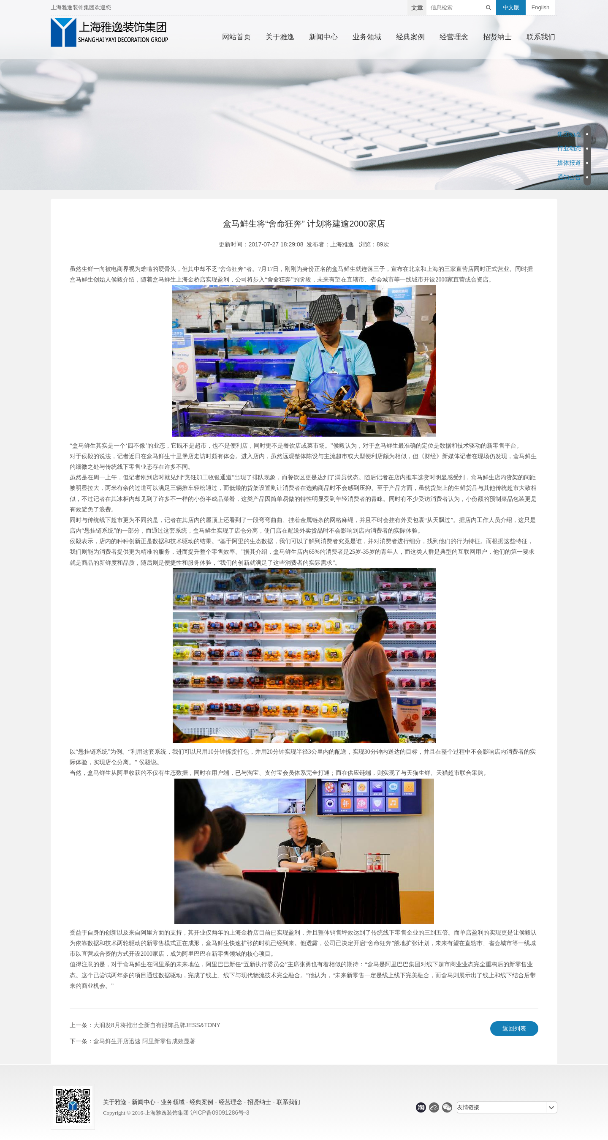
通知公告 (569, 177)
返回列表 (514, 1028)
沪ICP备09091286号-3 (220, 1112)
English (541, 7)
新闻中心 (323, 37)
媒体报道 (569, 162)
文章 (417, 7)
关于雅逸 (280, 37)
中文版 (511, 7)
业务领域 (367, 37)
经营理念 (454, 37)
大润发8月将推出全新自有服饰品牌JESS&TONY (156, 1025)
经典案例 (410, 37)
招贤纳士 (497, 37)
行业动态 (569, 148)
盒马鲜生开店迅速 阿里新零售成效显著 (144, 1041)
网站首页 (236, 37)
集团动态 (569, 134)
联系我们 (541, 37)
